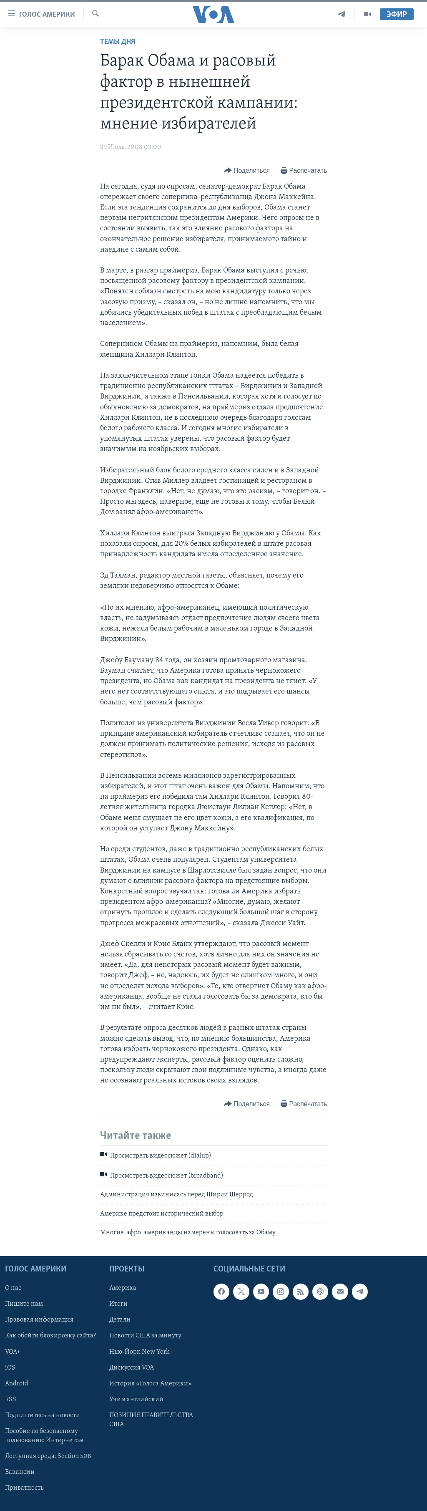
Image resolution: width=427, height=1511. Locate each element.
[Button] (247, 171)
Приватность (24, 1488)
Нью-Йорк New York (139, 1352)
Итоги (118, 1304)
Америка (122, 1288)
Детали (120, 1320)
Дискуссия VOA (131, 1368)
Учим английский (136, 1399)
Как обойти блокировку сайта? (50, 1336)
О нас (13, 1288)
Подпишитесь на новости (42, 1415)
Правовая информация (39, 1320)
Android (16, 1383)
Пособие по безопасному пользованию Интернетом (44, 1436)
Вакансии (20, 1472)
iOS (10, 1368)
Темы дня (117, 42)
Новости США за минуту (145, 1336)
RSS (10, 1399)
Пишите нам (24, 1304)
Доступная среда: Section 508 (48, 1456)
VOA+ (12, 1352)
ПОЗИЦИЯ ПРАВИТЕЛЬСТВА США (151, 1420)
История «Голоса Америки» (150, 1383)
